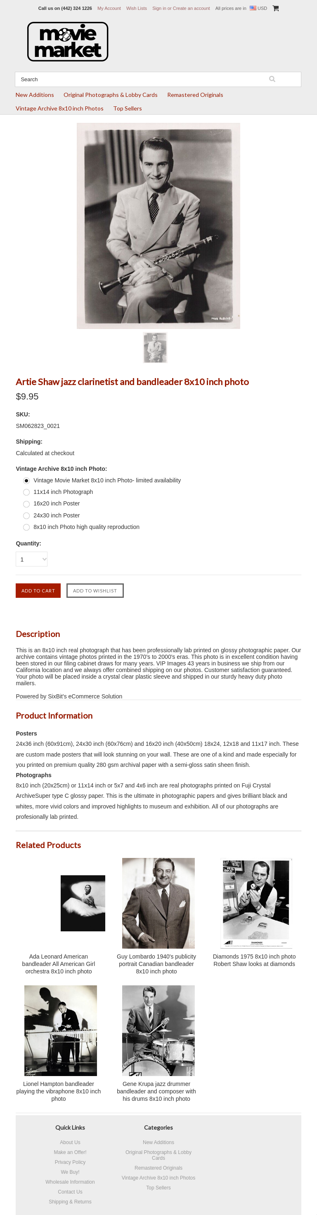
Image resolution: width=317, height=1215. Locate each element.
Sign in (159, 8)
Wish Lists (136, 8)
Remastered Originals (195, 94)
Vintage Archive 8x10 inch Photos (60, 108)
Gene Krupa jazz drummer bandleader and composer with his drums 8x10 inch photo (156, 1091)
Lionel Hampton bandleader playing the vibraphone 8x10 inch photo (59, 1091)
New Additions (35, 94)
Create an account (191, 8)
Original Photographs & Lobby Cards (111, 94)
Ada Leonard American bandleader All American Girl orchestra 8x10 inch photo (58, 964)
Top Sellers (127, 108)
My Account (109, 8)
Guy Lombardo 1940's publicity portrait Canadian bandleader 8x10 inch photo (156, 964)
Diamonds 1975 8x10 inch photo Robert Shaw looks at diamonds (254, 960)
